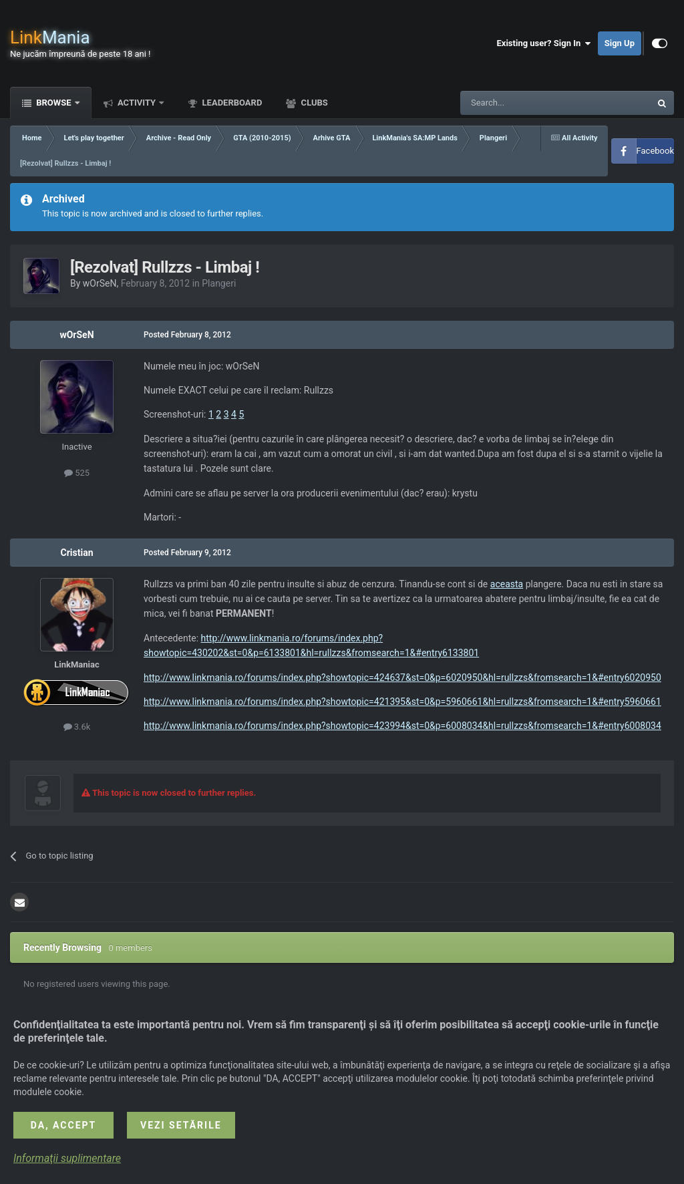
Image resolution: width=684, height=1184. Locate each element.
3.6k (77, 727)
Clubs (313, 103)
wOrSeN (100, 283)
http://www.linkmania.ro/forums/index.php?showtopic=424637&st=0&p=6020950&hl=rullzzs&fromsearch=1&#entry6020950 (402, 677)
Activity (137, 103)
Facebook (655, 151)
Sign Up (620, 43)
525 (77, 473)
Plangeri (219, 283)
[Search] (523, 103)
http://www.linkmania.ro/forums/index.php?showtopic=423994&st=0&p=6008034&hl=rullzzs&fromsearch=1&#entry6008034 (402, 725)
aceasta (506, 584)
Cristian (77, 552)
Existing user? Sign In (544, 43)
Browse (53, 103)
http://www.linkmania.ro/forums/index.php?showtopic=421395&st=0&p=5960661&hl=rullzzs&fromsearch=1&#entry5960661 (402, 701)
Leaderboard (231, 103)
